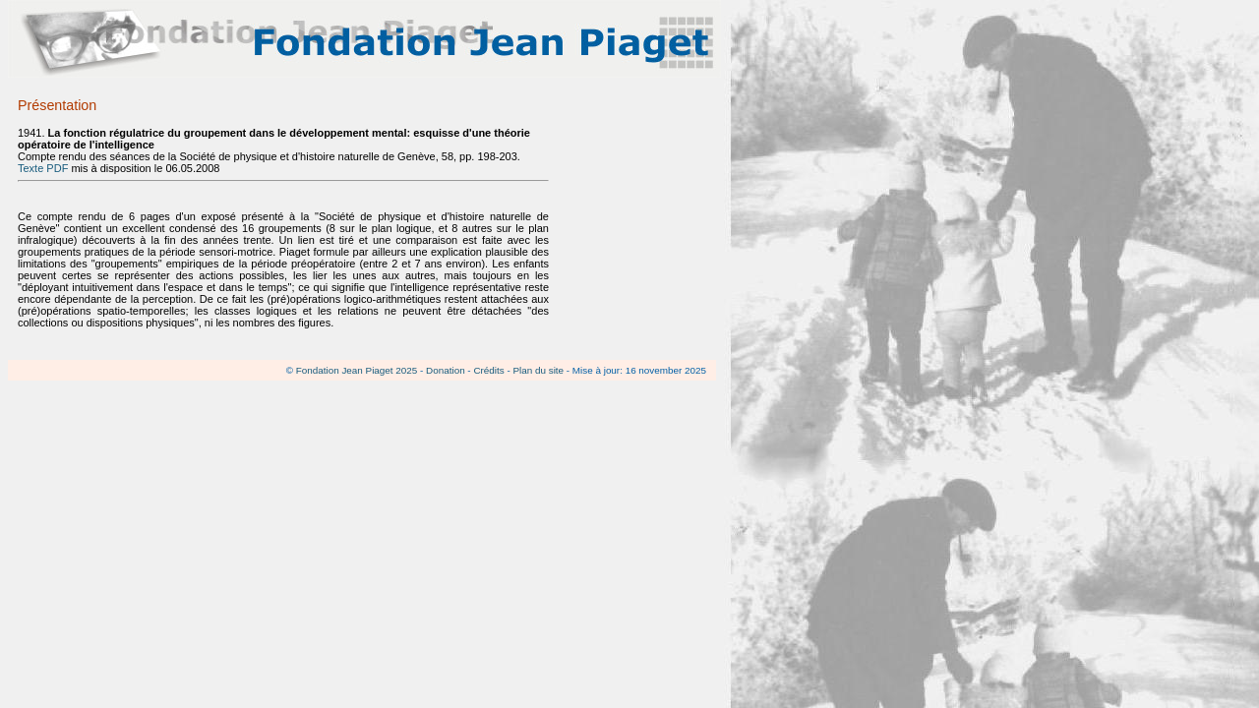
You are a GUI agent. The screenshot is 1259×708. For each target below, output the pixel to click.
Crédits (488, 370)
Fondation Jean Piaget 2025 (357, 370)
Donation (445, 370)
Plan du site (538, 370)
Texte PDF (43, 168)
